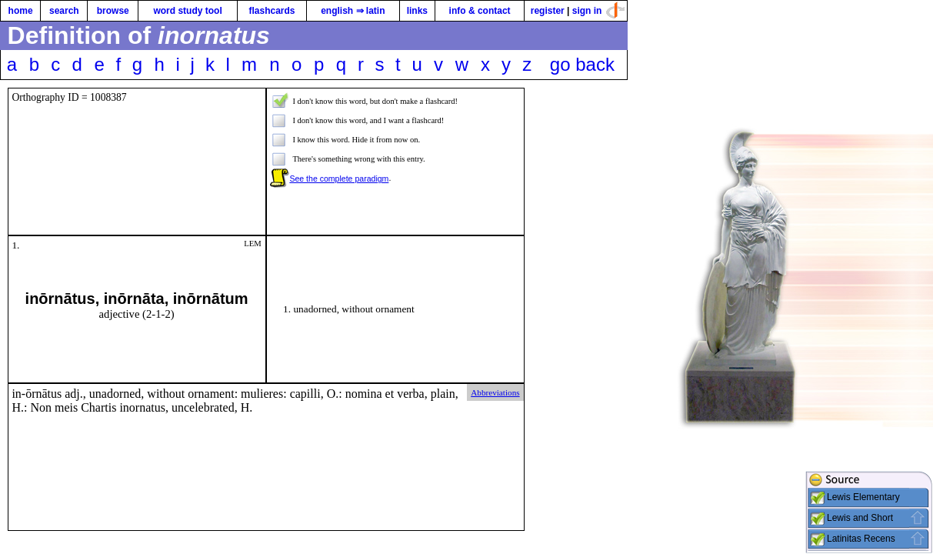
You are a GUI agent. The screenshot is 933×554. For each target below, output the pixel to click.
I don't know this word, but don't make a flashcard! (375, 101)
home (20, 10)
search (64, 10)
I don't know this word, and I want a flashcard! (368, 120)
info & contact (480, 10)
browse (113, 10)
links (417, 10)
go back (582, 64)
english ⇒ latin (353, 10)
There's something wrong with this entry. (358, 159)
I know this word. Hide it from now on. (356, 139)
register (548, 10)
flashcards (271, 10)
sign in (587, 10)
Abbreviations (495, 392)
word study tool (187, 10)
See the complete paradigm (338, 178)
